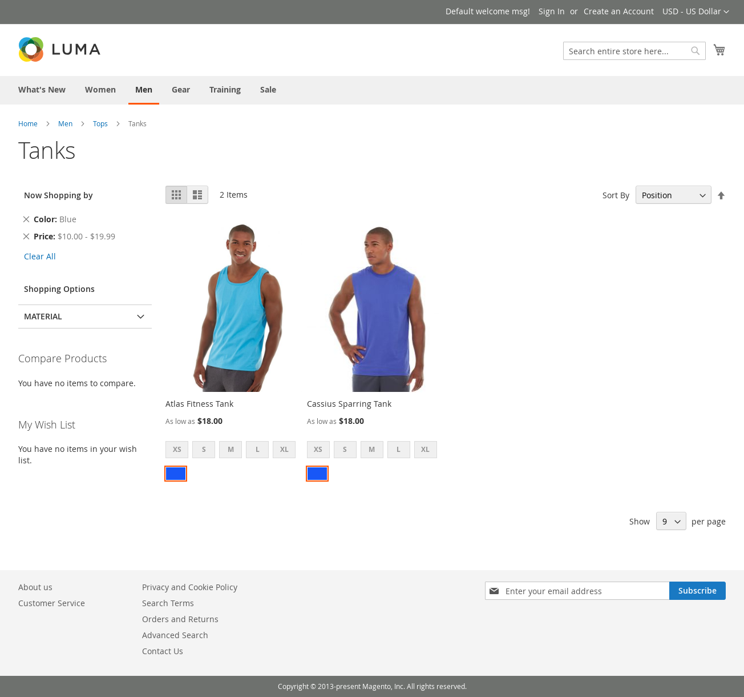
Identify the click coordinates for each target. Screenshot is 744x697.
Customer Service (51, 603)
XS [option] (177, 449)
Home (28, 123)
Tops (100, 123)
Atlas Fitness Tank (199, 403)
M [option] (231, 449)
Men (65, 123)
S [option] (204, 449)
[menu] (372, 90)
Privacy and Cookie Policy (189, 587)
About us (35, 587)
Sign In (552, 11)
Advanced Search (175, 635)
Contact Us (162, 651)
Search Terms (168, 603)
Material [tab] (43, 316)
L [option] (258, 449)
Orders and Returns (180, 619)
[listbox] (233, 451)
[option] (175, 473)
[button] (695, 12)
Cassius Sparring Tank (349, 403)
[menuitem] (41, 89)
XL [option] (284, 449)
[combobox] (634, 51)
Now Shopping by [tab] (58, 195)
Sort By (616, 195)
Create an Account (619, 11)
